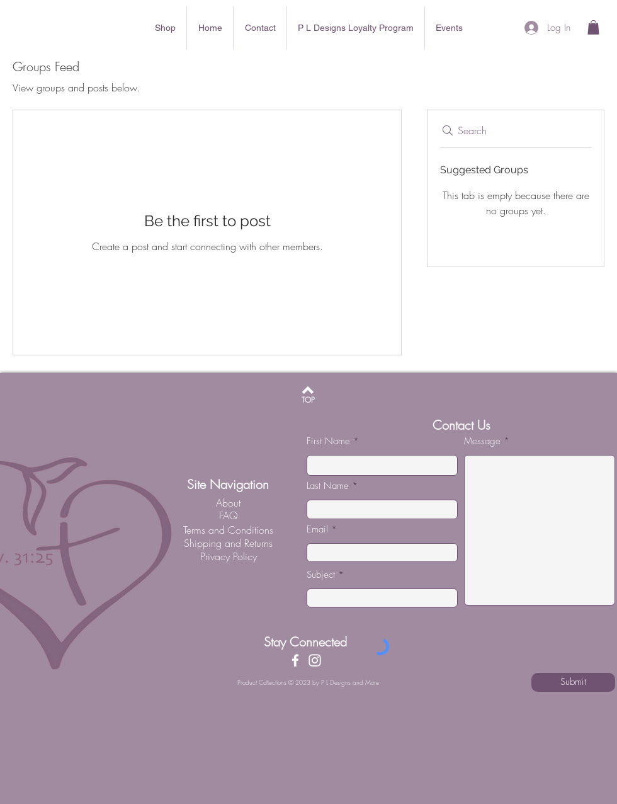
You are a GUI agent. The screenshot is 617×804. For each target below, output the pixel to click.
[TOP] (308, 401)
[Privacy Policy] (228, 556)
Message (482, 441)
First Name (328, 441)
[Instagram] (315, 660)
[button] (593, 27)
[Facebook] (295, 660)
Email (317, 529)
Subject (321, 575)
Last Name (328, 486)
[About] (228, 503)
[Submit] (573, 682)
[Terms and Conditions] (228, 530)
